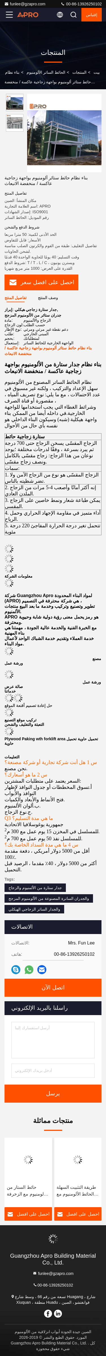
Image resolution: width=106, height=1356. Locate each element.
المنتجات (79, 72)
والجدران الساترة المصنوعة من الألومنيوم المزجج (48, 898)
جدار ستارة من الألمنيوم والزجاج (35, 887)
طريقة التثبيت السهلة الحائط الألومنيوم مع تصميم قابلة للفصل (76, 1191)
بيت (97, 72)
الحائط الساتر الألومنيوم (46, 72)
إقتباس (91, 14)
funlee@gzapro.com (25, 4)
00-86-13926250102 (81, 4)
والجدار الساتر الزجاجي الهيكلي (34, 909)
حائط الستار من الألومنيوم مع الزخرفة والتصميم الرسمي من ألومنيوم (27, 1191)
